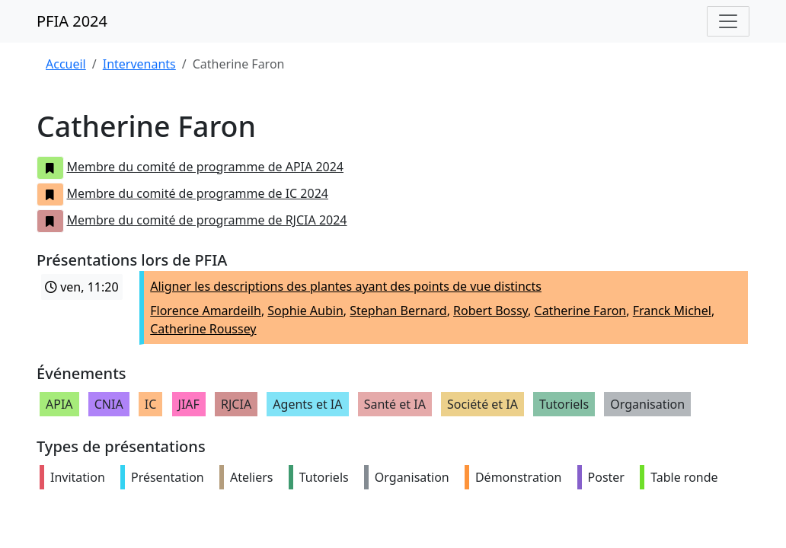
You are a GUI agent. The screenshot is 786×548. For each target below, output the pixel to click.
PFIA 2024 (72, 21)
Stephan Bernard (398, 310)
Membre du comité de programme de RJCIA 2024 (192, 220)
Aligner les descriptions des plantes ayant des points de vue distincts (346, 286)
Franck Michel (672, 310)
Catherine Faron (581, 310)
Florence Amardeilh (205, 310)
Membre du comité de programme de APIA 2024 (190, 166)
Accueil (66, 64)
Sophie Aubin (305, 310)
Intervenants (139, 64)
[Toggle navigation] (728, 21)
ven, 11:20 (82, 287)
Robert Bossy (490, 310)
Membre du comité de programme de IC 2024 (182, 193)
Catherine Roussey (203, 328)
